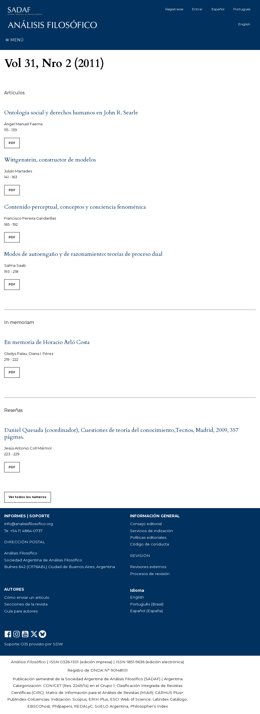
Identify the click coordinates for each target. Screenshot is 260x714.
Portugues (241, 9)
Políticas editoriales (148, 537)
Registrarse (174, 9)
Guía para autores (21, 611)
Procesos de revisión (150, 573)
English (244, 24)
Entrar (197, 9)
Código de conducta (149, 544)
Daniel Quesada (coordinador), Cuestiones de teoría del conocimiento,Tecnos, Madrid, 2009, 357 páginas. (121, 433)
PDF (12, 143)
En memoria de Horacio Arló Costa (47, 342)
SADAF (152, 679)
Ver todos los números (27, 497)
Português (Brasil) (146, 604)
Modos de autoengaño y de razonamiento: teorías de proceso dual (83, 254)
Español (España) (146, 611)
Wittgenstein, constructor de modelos (50, 160)
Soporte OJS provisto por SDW (33, 644)
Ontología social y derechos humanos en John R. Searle (71, 112)
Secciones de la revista (26, 604)
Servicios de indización (151, 530)
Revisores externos (148, 566)
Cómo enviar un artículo (26, 597)
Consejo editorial (146, 523)
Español (218, 9)
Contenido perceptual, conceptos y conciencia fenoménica (75, 207)
